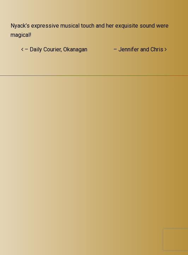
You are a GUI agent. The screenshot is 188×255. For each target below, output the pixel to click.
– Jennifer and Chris (140, 49)
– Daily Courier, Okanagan (54, 49)
